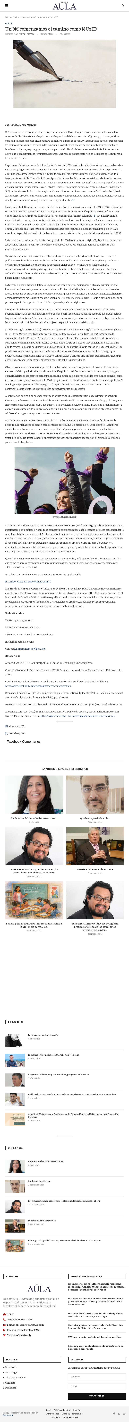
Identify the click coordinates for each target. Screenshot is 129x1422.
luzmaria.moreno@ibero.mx (29, 648)
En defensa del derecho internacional (34, 818)
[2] (94, 215)
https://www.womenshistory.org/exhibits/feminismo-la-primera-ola (78, 716)
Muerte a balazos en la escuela (95, 869)
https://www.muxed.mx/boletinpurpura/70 (28, 581)
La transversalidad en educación (43, 1035)
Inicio (8, 17)
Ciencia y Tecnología (71, 1414)
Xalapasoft (7, 1415)
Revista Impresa (70, 1417)
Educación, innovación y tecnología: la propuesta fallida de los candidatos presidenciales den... (95, 927)
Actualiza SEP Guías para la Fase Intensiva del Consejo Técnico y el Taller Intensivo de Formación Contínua (73, 1115)
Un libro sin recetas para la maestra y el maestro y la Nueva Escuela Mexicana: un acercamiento (72, 1094)
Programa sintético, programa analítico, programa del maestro (58, 1075)
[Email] (124, 1414)
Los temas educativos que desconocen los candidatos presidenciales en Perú (64, 1201)
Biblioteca (55, 1417)
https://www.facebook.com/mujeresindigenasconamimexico (38, 686)
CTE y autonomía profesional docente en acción (94, 1337)
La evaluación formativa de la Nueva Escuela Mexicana (53, 1055)
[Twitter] (119, 1414)
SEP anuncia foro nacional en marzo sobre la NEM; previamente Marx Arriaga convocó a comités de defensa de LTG (96, 1301)
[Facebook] (114, 1414)
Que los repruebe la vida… (95, 818)
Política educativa (62, 1410)
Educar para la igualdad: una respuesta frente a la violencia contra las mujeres (64, 1240)
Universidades (52, 1414)
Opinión (9, 23)
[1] (73, 200)
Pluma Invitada (26, 34)
